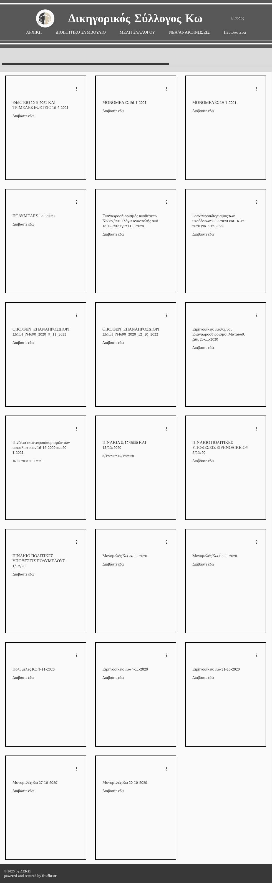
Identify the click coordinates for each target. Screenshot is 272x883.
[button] (137, 32)
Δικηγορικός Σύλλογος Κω (135, 18)
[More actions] (78, 88)
